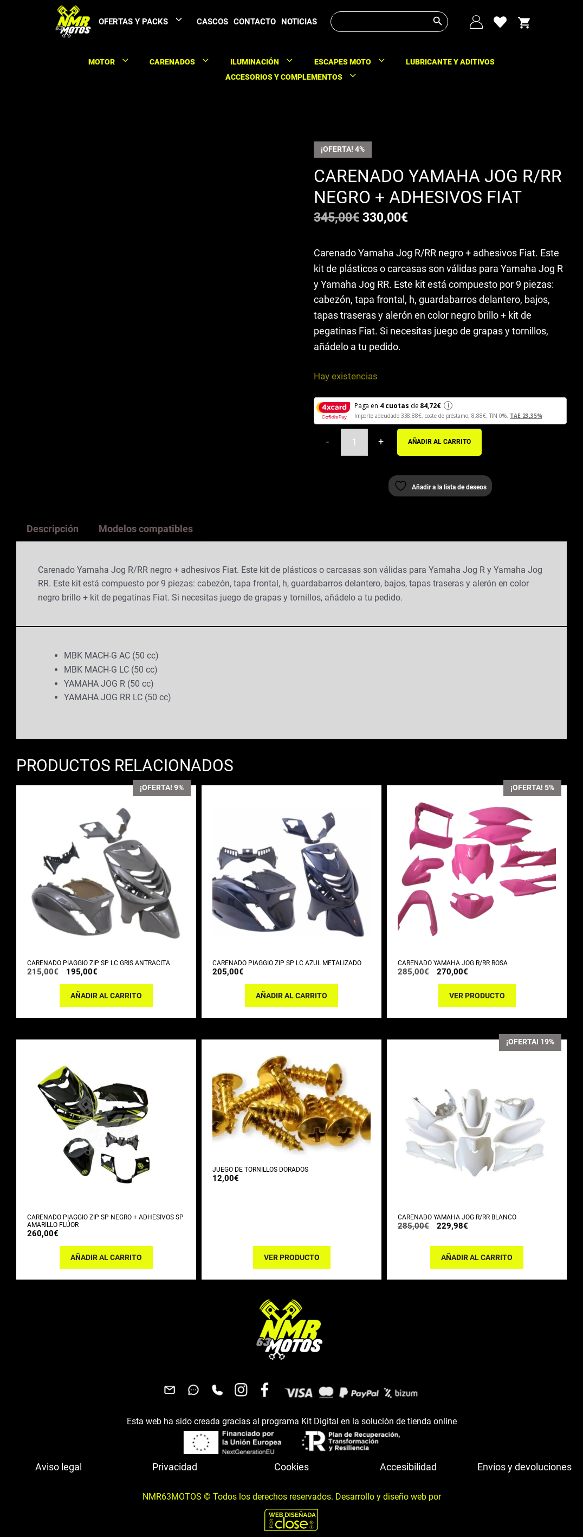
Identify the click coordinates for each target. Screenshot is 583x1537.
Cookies (291, 1467)
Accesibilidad (408, 1467)
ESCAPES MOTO (355, 61)
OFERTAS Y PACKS (146, 22)
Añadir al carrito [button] (106, 995)
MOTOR (114, 61)
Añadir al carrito (439, 441)
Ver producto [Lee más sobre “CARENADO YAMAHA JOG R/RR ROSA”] (477, 995)
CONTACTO (255, 22)
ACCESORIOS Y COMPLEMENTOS (296, 77)
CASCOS (212, 22)
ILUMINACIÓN (267, 61)
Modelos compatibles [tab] (146, 528)
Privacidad (174, 1467)
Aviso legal (58, 1467)
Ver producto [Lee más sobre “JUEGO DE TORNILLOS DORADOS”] (292, 1257)
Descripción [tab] (53, 528)
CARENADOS (185, 61)
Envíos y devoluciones (524, 1467)
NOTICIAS (299, 22)
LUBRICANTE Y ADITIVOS (450, 61)
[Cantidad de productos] (354, 442)
